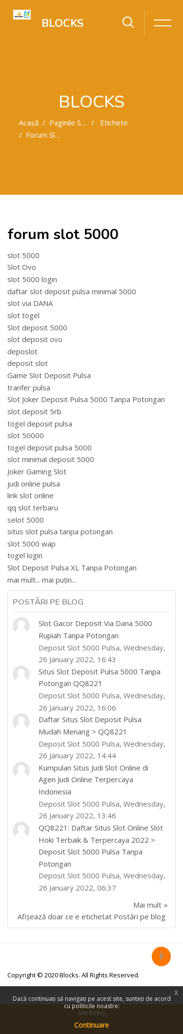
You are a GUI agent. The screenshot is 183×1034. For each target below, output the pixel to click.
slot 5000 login (32, 279)
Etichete (114, 122)
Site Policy (91, 1013)
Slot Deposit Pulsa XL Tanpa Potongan (72, 567)
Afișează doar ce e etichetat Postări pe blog (91, 916)
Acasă (29, 122)
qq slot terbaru (32, 507)
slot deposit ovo (34, 339)
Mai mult (147, 905)
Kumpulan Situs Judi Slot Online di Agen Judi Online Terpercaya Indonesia (93, 779)
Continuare (91, 1025)
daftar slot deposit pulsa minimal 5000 (71, 291)
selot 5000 (25, 520)
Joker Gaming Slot (36, 471)
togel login (24, 555)
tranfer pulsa (28, 387)
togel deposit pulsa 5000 (49, 447)
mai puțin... (59, 580)
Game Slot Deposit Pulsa (49, 375)
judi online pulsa (33, 483)
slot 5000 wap (31, 543)
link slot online (30, 495)
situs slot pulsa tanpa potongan (60, 531)
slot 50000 (25, 435)
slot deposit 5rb (34, 411)
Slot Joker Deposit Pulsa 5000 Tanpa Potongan (86, 399)
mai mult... (23, 580)
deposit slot (27, 363)
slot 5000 (23, 255)
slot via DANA (30, 303)
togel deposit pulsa (39, 423)
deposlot (22, 351)
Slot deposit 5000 (37, 327)
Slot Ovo (21, 267)
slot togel (23, 315)
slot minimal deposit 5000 (50, 459)
